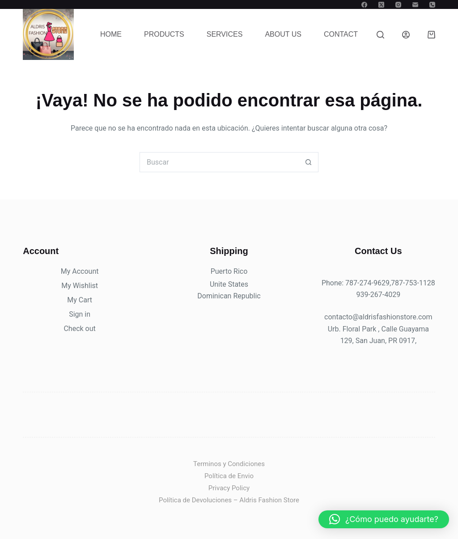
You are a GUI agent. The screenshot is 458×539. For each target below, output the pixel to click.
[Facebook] (364, 5)
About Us (283, 34)
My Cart (79, 300)
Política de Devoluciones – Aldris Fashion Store (229, 500)
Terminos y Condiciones (229, 464)
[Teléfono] (432, 5)
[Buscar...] (219, 162)
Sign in (79, 314)
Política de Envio (229, 476)
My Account (80, 271)
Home (111, 34)
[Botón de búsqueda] (308, 162)
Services (225, 34)
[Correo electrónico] (415, 5)
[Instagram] (398, 5)
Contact (341, 34)
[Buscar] (380, 34)
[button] (383, 519)
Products (164, 34)
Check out (79, 328)
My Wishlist (79, 285)
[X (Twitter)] (381, 5)
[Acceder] (406, 34)
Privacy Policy (229, 488)
